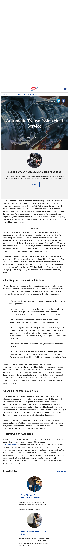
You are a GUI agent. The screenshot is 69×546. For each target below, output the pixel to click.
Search (34, 184)
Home (5, 94)
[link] (58, 101)
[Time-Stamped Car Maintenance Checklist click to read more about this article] (34, 490)
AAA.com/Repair (10, 444)
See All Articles (61, 471)
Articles (11, 94)
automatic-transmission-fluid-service (27, 94)
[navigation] (34, 89)
